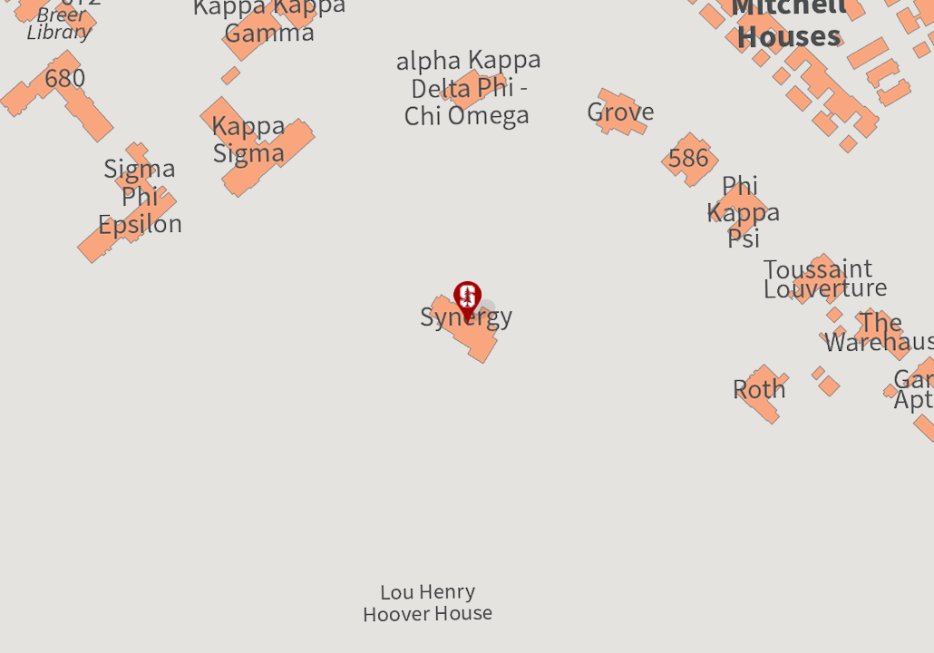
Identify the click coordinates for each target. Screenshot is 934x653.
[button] (467, 303)
